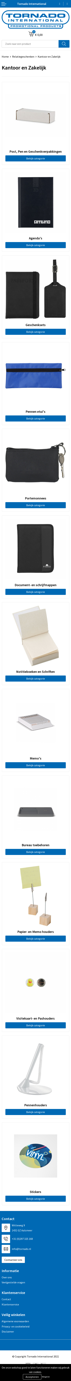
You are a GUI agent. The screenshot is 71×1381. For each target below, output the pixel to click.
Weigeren (46, 1376)
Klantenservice (10, 1304)
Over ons (7, 1277)
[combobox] (30, 44)
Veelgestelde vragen (13, 1282)
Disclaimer (8, 1331)
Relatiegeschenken (23, 56)
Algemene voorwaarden (15, 1321)
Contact (6, 1299)
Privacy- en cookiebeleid (15, 1326)
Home (5, 56)
